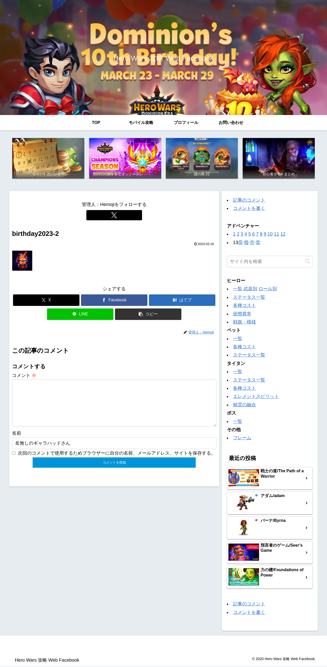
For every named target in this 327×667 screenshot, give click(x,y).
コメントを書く (249, 209)
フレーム (242, 438)
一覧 (237, 289)
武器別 (250, 289)
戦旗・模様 (244, 322)
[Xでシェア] (46, 300)
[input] (270, 262)
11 (276, 234)
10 (270, 234)
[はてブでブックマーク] (182, 300)
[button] (148, 314)
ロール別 (268, 289)
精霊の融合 (244, 405)
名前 (16, 442)
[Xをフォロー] (114, 216)
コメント (24, 375)
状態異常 (242, 314)
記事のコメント (249, 200)
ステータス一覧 (249, 297)
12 (282, 234)
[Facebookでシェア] (114, 300)
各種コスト (244, 306)
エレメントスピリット (256, 397)
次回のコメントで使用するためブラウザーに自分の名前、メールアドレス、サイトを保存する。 (117, 461)
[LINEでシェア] (80, 314)
